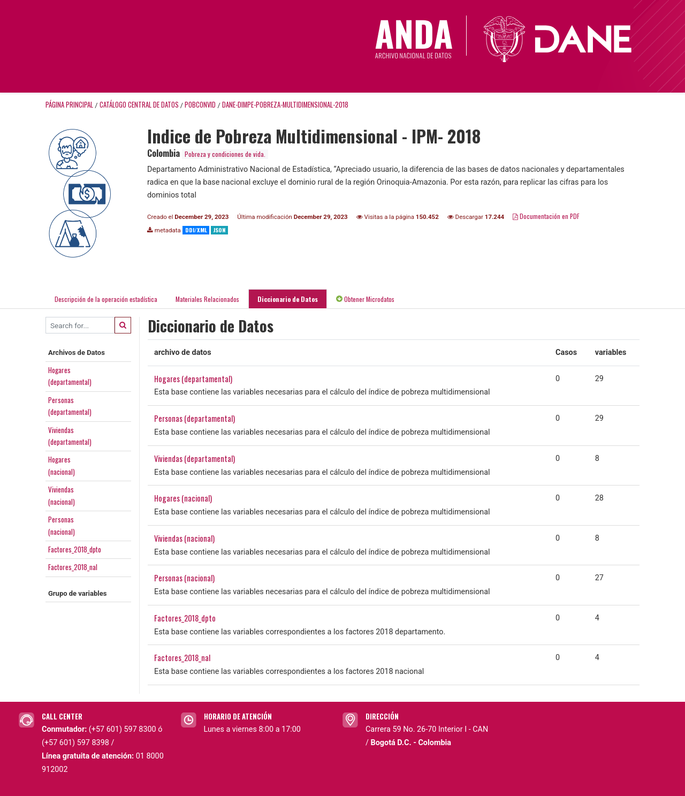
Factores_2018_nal (72, 567)
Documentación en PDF (546, 216)
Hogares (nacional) (183, 498)
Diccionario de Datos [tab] (287, 299)
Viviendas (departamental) (194, 458)
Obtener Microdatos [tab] (365, 299)
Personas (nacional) (184, 577)
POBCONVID (200, 105)
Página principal (69, 105)
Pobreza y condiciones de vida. (225, 153)
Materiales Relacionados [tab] (207, 299)
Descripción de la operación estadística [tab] (106, 299)
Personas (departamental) (194, 418)
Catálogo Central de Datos (139, 105)
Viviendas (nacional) (184, 538)
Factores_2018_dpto (74, 549)
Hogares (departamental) (193, 378)
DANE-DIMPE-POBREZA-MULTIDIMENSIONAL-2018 (285, 105)
